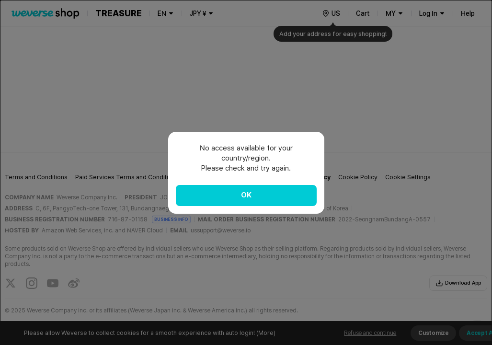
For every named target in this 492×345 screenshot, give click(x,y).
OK (246, 195)
